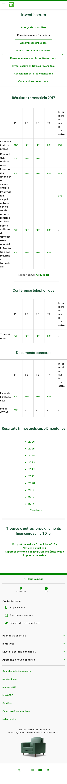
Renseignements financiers (33, 33)
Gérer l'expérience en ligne (16, 710)
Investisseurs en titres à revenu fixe (33, 64)
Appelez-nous (15, 606)
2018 (31, 495)
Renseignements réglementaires (33, 72)
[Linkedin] (48, 769)
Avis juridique (9, 677)
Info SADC (7, 694)
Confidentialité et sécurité (16, 669)
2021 (31, 475)
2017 (31, 502)
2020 (31, 481)
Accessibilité (9, 685)
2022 (31, 468)
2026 (31, 440)
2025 (31, 447)
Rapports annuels (33, 554)
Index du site (9, 718)
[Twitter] (19, 769)
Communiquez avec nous (33, 80)
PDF (16, 144)
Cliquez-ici (42, 273)
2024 (31, 454)
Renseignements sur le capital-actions (33, 57)
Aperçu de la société (33, 26)
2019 (31, 488)
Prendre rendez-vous (19, 614)
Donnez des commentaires (23, 621)
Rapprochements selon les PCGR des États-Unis (33, 550)
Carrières (7, 702)
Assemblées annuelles (33, 41)
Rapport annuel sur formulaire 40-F (33, 543)
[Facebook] (25, 769)
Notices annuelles (33, 546)
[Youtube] (40, 769)
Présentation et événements (33, 49)
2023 (31, 461)
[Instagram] (32, 769)
